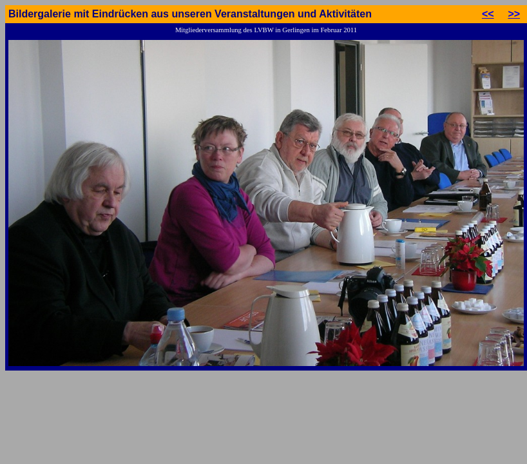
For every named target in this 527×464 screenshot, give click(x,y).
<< (488, 13)
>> (514, 13)
